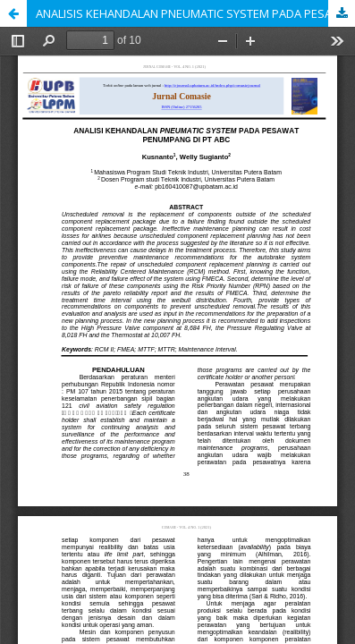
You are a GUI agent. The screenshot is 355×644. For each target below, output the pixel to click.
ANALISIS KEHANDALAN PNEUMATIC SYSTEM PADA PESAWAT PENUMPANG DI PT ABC (195, 13)
